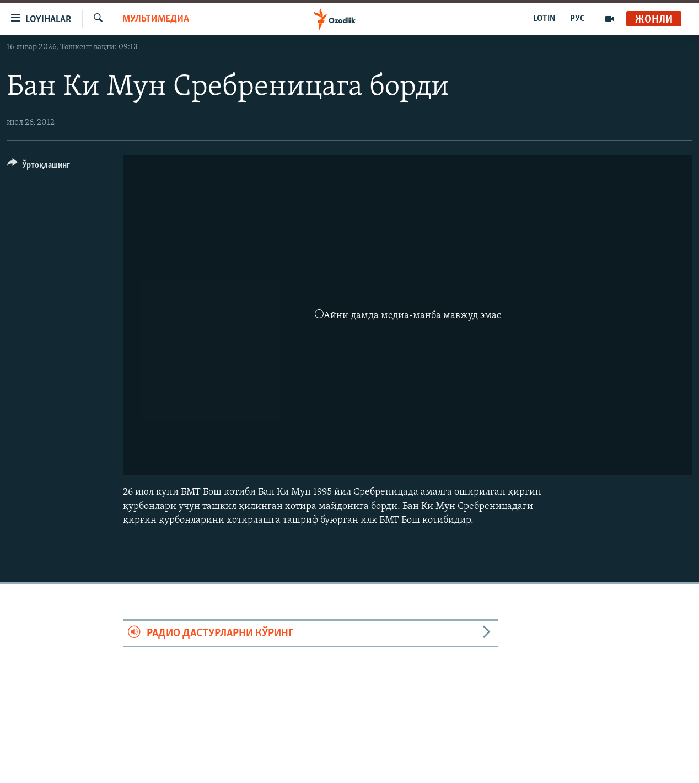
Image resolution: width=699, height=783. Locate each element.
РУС (577, 18)
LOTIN (544, 18)
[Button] (38, 166)
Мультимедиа (155, 19)
